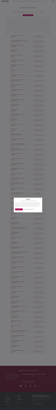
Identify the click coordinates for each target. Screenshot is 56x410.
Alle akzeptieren (18, 209)
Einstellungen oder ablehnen (29, 209)
